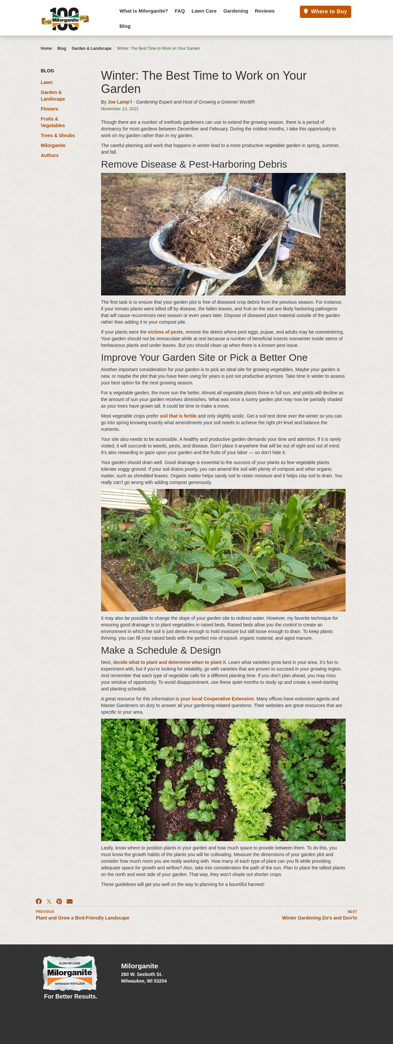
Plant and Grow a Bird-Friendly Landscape (82, 918)
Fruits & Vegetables (53, 122)
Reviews (265, 11)
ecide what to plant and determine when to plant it (171, 662)
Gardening (235, 11)
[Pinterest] (59, 901)
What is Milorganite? (144, 11)
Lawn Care (204, 11)
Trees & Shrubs (58, 135)
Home (46, 48)
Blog (125, 26)
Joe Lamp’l (120, 102)
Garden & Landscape (91, 48)
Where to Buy (325, 11)
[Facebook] (39, 901)
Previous (45, 912)
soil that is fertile (178, 416)
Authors (50, 155)
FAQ (180, 11)
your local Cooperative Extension (217, 698)
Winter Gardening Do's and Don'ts (319, 918)
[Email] (70, 901)
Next (352, 912)
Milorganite (53, 145)
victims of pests (165, 332)
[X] (49, 901)
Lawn (47, 82)
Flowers (49, 109)
